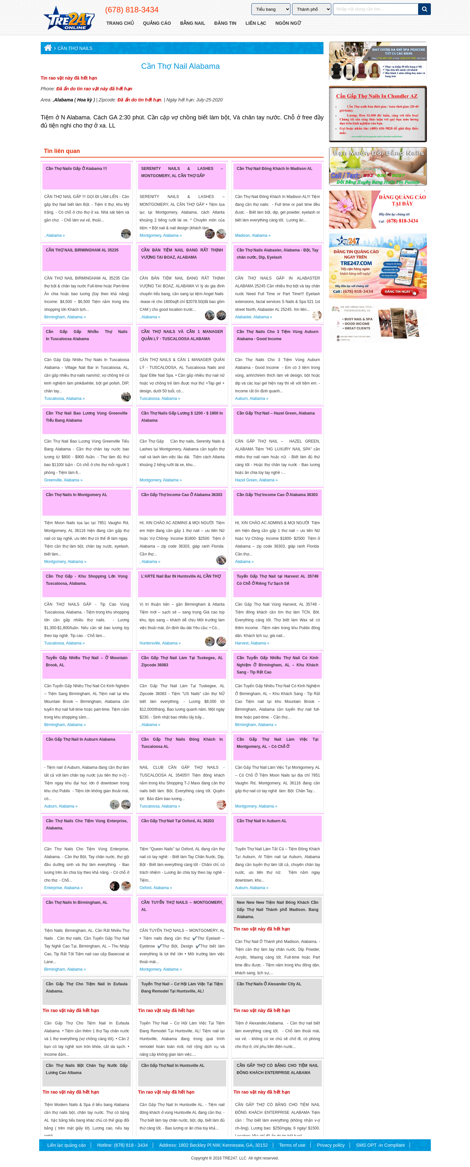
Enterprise (53, 888)
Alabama (63, 99)
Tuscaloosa (54, 398)
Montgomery (150, 235)
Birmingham (54, 317)
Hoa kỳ (84, 99)
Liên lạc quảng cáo (66, 1145)
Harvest (241, 643)
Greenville (53, 480)
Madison (242, 235)
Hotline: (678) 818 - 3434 (122, 1145)
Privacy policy (331, 1145)
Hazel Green (246, 480)
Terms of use (292, 1145)
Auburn (241, 398)
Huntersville (150, 643)
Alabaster (243, 317)
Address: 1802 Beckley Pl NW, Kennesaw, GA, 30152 (213, 1145)
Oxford (145, 888)
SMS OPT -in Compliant (380, 1145)
